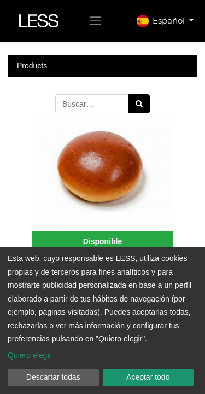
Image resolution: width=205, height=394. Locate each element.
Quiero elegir (29, 355)
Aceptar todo (147, 377)
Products (32, 65)
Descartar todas (53, 377)
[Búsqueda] (139, 103)
